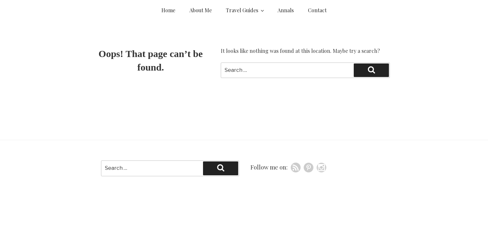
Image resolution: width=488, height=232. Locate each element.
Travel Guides (245, 10)
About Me (200, 10)
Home (168, 10)
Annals (286, 10)
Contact (317, 10)
